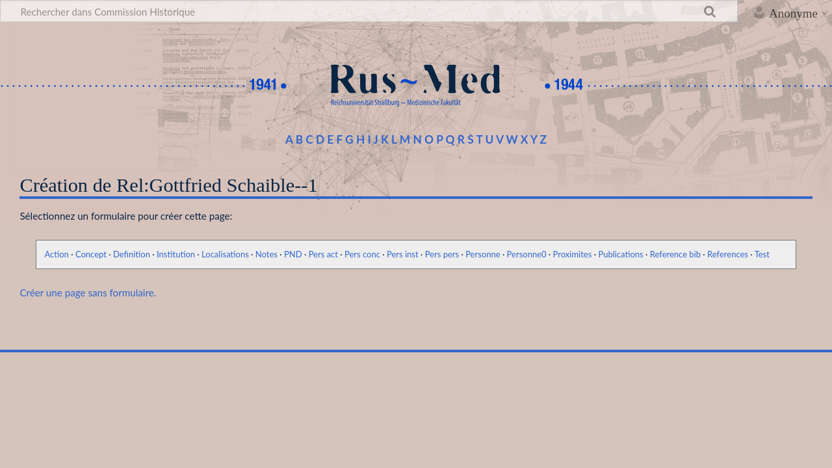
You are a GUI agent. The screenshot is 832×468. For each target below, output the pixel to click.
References (727, 254)
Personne (482, 254)
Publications (620, 254)
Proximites (572, 254)
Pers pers (442, 254)
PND (293, 254)
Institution (176, 254)
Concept (91, 254)
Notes (266, 254)
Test (762, 254)
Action (56, 254)
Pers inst (403, 254)
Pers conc (362, 254)
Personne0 (527, 254)
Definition (131, 254)
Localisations (225, 254)
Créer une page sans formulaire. (88, 292)
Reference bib (675, 254)
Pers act (323, 254)
